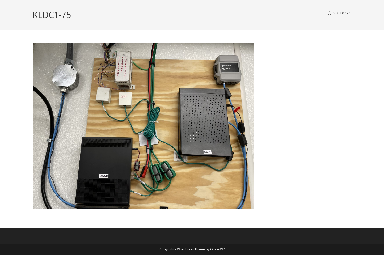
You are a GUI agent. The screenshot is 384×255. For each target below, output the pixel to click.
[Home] (329, 13)
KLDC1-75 (344, 13)
